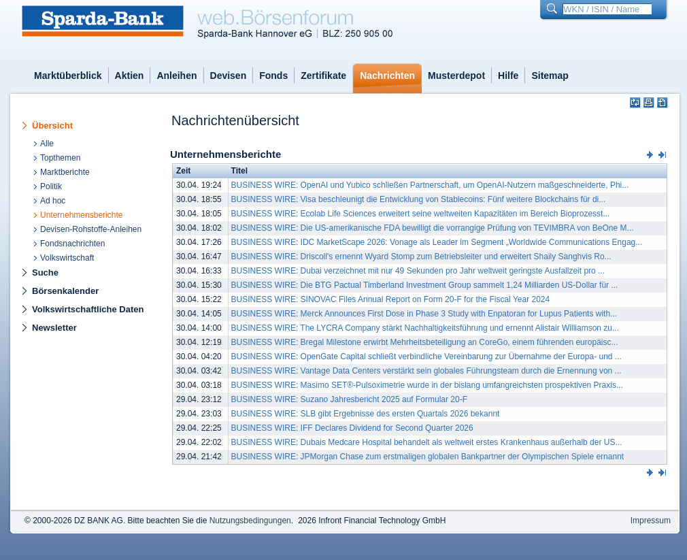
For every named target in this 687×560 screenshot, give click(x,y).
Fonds (273, 75)
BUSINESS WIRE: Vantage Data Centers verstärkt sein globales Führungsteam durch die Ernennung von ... (426, 371)
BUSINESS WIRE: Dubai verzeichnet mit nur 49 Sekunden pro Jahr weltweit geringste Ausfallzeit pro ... (418, 271)
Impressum (651, 520)
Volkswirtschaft (67, 258)
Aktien (129, 75)
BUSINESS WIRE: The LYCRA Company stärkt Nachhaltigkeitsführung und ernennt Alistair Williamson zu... (425, 328)
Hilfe (508, 75)
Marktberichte (65, 172)
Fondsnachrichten (72, 243)
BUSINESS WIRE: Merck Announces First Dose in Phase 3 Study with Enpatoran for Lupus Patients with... (424, 313)
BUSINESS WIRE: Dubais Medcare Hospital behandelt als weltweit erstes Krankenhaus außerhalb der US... (426, 442)
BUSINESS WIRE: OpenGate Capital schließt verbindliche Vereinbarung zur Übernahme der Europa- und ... (426, 356)
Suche (45, 272)
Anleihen (176, 75)
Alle (47, 143)
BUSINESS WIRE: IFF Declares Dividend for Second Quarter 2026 (352, 428)
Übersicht (52, 125)
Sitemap (549, 75)
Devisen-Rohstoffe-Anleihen (90, 229)
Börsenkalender (65, 291)
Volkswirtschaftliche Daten (88, 309)
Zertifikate (323, 75)
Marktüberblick (68, 75)
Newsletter (54, 328)
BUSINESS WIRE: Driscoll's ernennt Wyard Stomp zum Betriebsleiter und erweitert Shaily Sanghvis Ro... (421, 256)
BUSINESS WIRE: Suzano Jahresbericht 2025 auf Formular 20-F (349, 399)
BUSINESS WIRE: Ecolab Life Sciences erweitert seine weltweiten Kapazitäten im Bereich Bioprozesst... (420, 213)
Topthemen (60, 158)
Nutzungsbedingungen (250, 520)
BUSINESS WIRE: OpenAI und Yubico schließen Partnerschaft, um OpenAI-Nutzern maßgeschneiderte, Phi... (430, 185)
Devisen (228, 75)
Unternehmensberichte (81, 215)
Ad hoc (52, 200)
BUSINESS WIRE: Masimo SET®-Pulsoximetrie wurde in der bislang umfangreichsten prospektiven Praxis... (427, 385)
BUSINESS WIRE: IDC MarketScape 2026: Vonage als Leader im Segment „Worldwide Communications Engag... (437, 242)
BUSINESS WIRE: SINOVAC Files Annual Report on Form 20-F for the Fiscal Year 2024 (390, 299)
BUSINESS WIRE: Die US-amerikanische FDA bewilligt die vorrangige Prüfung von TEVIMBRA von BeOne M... (432, 228)
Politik (51, 186)
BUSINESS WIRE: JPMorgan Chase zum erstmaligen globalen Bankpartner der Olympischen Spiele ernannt (427, 456)
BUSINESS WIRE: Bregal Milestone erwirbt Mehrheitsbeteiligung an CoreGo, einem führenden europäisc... (424, 342)
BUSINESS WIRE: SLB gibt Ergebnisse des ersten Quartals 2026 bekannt (365, 413)
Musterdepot (456, 75)
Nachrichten (387, 75)
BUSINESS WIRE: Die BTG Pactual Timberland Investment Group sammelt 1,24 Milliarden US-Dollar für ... (424, 285)
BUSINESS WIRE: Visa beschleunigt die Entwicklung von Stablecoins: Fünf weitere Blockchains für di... (418, 199)
